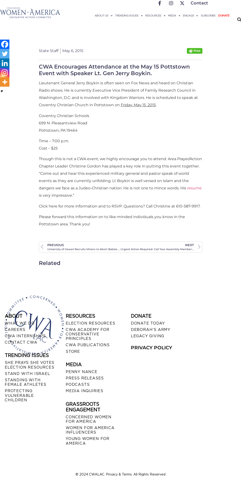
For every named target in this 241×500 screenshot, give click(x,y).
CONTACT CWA (21, 342)
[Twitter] (4, 53)
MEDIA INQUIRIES (84, 391)
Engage (190, 15)
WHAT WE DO (20, 323)
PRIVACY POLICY (151, 347)
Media (174, 15)
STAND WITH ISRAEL (27, 373)
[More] (4, 82)
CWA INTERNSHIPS (25, 336)
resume (194, 188)
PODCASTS (77, 384)
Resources (155, 15)
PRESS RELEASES (85, 378)
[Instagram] (4, 72)
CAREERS (15, 329)
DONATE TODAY (148, 323)
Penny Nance (81, 372)
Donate (223, 15)
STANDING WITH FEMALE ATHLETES (25, 382)
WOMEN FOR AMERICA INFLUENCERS (90, 430)
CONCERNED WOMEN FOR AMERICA (89, 419)
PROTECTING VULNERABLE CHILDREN (19, 395)
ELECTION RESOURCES (90, 323)
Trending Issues (128, 15)
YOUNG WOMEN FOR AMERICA (87, 440)
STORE (73, 351)
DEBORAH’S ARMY (150, 329)
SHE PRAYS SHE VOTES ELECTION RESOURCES (29, 364)
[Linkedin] (4, 63)
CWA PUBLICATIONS (88, 345)
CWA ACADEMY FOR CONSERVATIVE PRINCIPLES (87, 334)
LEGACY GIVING (147, 336)
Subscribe (208, 15)
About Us (103, 15)
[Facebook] (4, 44)
